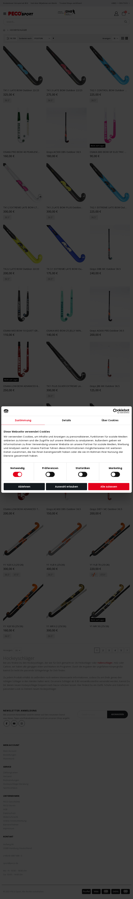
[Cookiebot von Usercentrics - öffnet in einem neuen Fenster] (115, 411)
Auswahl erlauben (66, 486)
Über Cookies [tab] (110, 420)
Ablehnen (24, 486)
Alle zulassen (108, 486)
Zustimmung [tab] (23, 420)
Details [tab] (66, 420)
